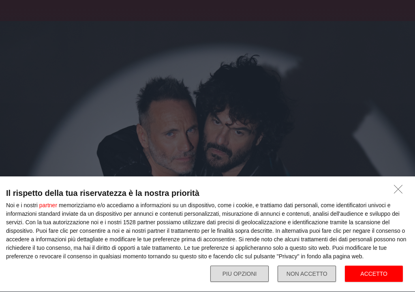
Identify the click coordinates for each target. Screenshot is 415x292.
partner (48, 205)
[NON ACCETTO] (400, 191)
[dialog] (207, 234)
